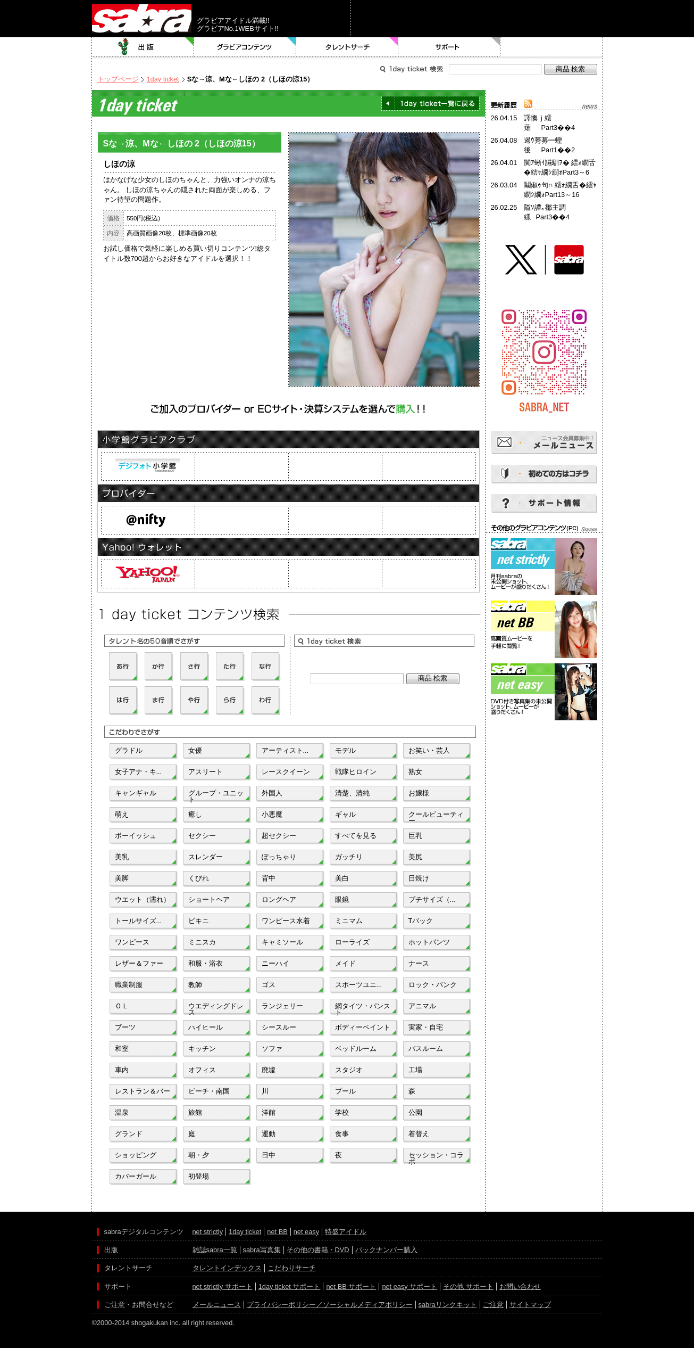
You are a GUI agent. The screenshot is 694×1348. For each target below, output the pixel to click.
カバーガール (135, 1176)
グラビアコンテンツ (245, 46)
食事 (342, 1134)
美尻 (415, 857)
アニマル (422, 1006)
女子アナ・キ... (138, 772)
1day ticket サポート (289, 1287)
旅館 (195, 1112)
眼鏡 (342, 899)
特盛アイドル (345, 1232)
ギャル (345, 814)
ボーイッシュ (135, 836)
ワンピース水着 (286, 921)
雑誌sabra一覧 (215, 1250)
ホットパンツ (429, 942)
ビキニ (198, 921)
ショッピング (135, 1155)
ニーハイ (275, 963)
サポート (449, 46)
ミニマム (349, 921)
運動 (268, 1134)
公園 (415, 1112)
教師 (195, 985)
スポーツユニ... (358, 985)
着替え (418, 1134)
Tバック (420, 921)
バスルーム (425, 1049)
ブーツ (125, 1027)
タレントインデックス (227, 1268)
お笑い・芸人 (429, 750)
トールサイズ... (138, 921)
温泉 (122, 1112)
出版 (143, 46)
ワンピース (132, 942)
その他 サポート (468, 1287)
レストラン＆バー (142, 1091)
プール (345, 1091)
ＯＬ (122, 1006)
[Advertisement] (544, 771)
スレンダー (205, 857)
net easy (306, 1232)
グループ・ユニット (216, 795)
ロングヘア (279, 899)
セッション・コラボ (436, 1157)
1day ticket (163, 79)
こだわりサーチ (291, 1268)
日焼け (418, 878)
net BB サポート (351, 1287)
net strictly (208, 1232)
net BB (277, 1232)
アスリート (205, 772)
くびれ (198, 878)
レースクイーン (286, 772)
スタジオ (349, 1070)
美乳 (122, 857)
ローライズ (352, 942)
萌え (122, 814)
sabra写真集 (262, 1250)
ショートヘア (209, 899)
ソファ (272, 1049)
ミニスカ (202, 942)
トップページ (118, 79)
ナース (418, 963)
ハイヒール (205, 1027)
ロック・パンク (432, 985)
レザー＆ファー (139, 963)
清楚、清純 (352, 793)
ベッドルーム (356, 1049)
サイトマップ (530, 1305)
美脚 (122, 878)
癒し (195, 814)
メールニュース (217, 1305)
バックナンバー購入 (386, 1250)
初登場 (198, 1176)
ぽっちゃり (279, 857)
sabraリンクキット (448, 1305)
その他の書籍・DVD (318, 1250)
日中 (268, 1155)
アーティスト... (285, 750)
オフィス (202, 1070)
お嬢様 (418, 793)
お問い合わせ (520, 1287)
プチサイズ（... (432, 899)
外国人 (272, 793)
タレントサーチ (347, 46)
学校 (342, 1112)
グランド (129, 1134)
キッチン (202, 1049)
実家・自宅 (425, 1027)
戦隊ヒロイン (356, 772)
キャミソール (282, 942)
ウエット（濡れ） (142, 899)
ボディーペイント (362, 1027)
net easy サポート (409, 1287)
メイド (345, 963)
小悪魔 (272, 814)
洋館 (268, 1112)
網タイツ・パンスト (362, 1008)
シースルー (279, 1027)
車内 (122, 1070)
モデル (345, 750)
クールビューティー (436, 816)
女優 (195, 750)
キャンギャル (135, 793)
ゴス (268, 985)
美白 (342, 878)
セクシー (202, 836)
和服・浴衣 (205, 963)
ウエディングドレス (216, 1008)
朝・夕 (198, 1155)
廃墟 (268, 1070)
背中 (268, 878)
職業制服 (129, 985)
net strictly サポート (223, 1287)
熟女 (415, 772)
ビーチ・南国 (209, 1091)
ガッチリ (349, 857)
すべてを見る (356, 836)
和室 (122, 1049)
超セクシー (279, 836)
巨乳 (415, 836)
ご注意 (493, 1305)
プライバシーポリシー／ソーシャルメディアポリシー (330, 1305)
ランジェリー (282, 1006)
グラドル (129, 750)
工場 (415, 1070)
